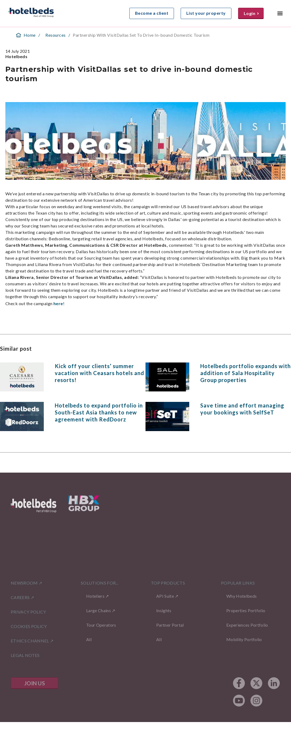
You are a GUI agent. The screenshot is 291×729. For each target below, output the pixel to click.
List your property (206, 13)
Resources (55, 35)
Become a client (151, 13)
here (58, 303)
